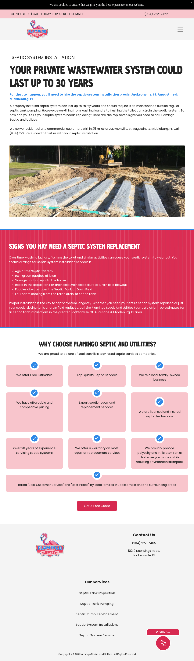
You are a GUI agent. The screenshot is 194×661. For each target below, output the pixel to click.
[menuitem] (97, 593)
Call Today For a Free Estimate (58, 14)
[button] (180, 29)
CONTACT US (20, 14)
